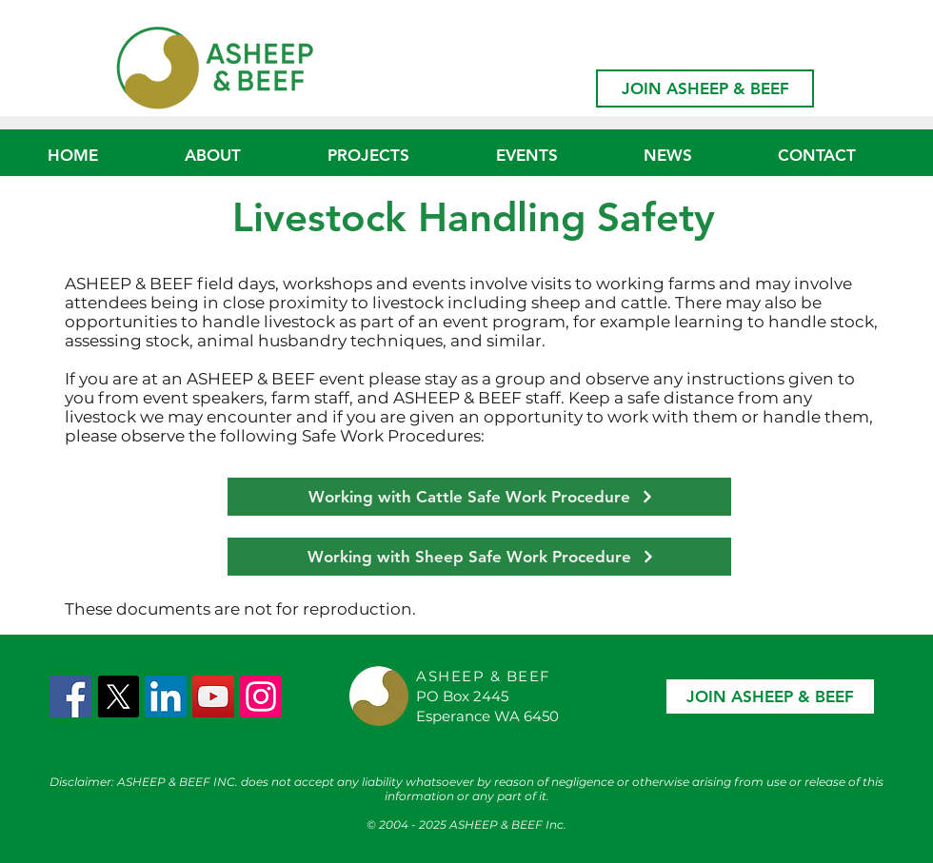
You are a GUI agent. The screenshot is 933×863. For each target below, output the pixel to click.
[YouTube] (213, 696)
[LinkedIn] (166, 696)
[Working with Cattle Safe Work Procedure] (479, 497)
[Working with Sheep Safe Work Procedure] (479, 557)
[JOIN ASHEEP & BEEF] (705, 88)
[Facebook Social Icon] (70, 696)
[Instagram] (261, 696)
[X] (118, 696)
